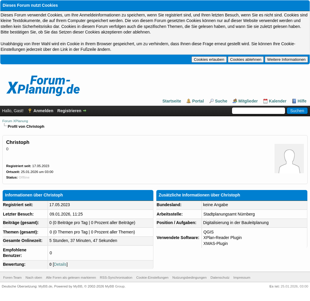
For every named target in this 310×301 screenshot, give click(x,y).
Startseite (171, 101)
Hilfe (302, 101)
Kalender (278, 101)
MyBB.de (45, 286)
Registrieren (69, 110)
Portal (198, 101)
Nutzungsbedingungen (189, 277)
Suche (221, 101)
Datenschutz (220, 277)
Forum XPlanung (15, 121)
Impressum (241, 277)
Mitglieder (248, 101)
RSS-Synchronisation (116, 277)
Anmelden (43, 110)
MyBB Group (115, 286)
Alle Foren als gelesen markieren (71, 277)
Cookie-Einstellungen (152, 277)
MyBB (77, 286)
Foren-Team (12, 277)
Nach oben (34, 277)
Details (60, 264)
